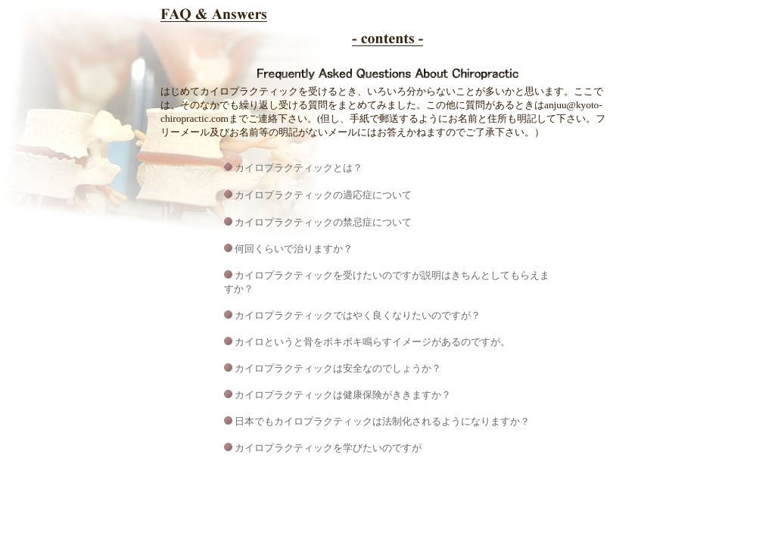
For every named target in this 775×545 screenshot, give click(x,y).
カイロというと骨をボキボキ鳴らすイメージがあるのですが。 (372, 341)
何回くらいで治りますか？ (294, 248)
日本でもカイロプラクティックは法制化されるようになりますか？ (381, 421)
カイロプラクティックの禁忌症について (323, 222)
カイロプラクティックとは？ (299, 167)
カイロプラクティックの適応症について (323, 195)
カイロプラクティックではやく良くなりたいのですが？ (358, 315)
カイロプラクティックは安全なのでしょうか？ (336, 368)
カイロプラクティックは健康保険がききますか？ (343, 394)
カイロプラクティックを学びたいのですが (328, 447)
